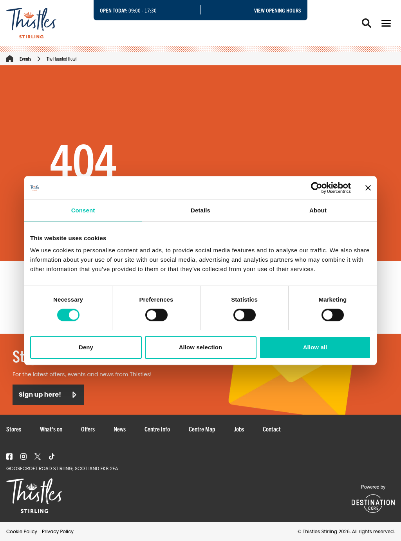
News (120, 429)
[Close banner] (368, 188)
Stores (13, 429)
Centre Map (202, 429)
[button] (386, 23)
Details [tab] (200, 210)
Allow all (315, 347)
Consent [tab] (83, 210)
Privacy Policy (58, 531)
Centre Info (157, 429)
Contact (272, 429)
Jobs (239, 429)
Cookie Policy (21, 531)
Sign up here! (48, 394)
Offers (88, 429)
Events (25, 58)
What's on (51, 429)
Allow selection (200, 347)
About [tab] (318, 210)
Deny (86, 347)
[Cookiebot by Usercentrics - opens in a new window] (316, 188)
